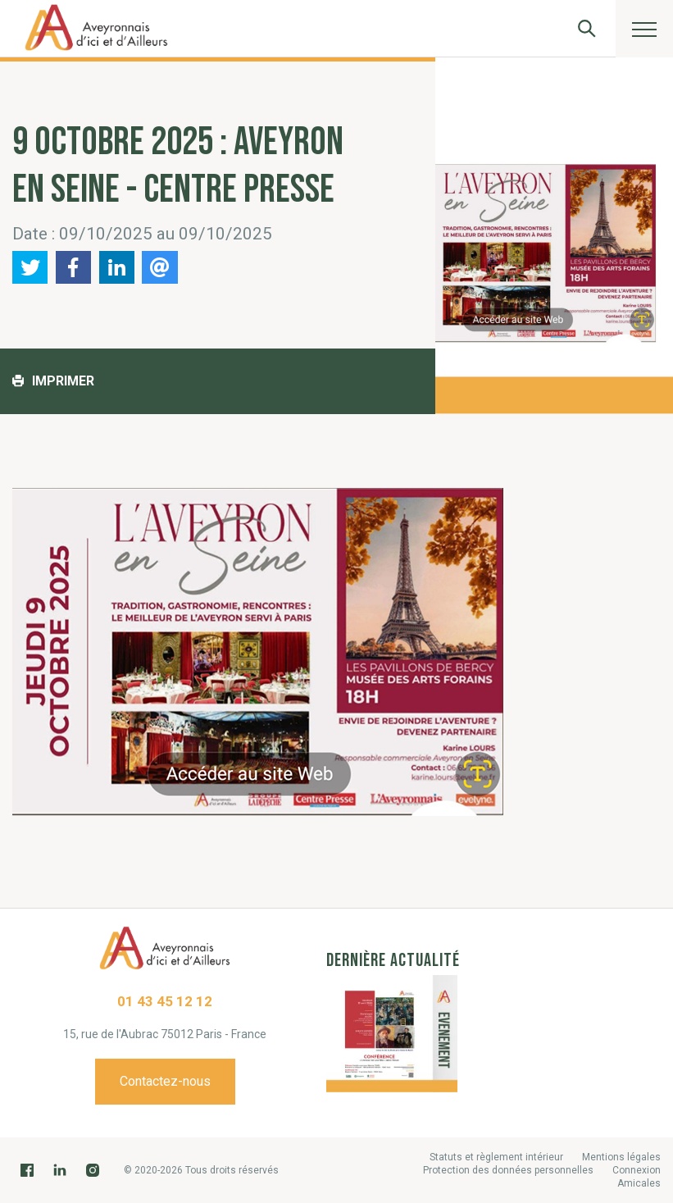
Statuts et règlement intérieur (496, 1157)
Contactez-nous (165, 1081)
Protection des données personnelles (508, 1170)
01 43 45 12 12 (164, 1001)
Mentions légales (621, 1157)
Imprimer (53, 381)
